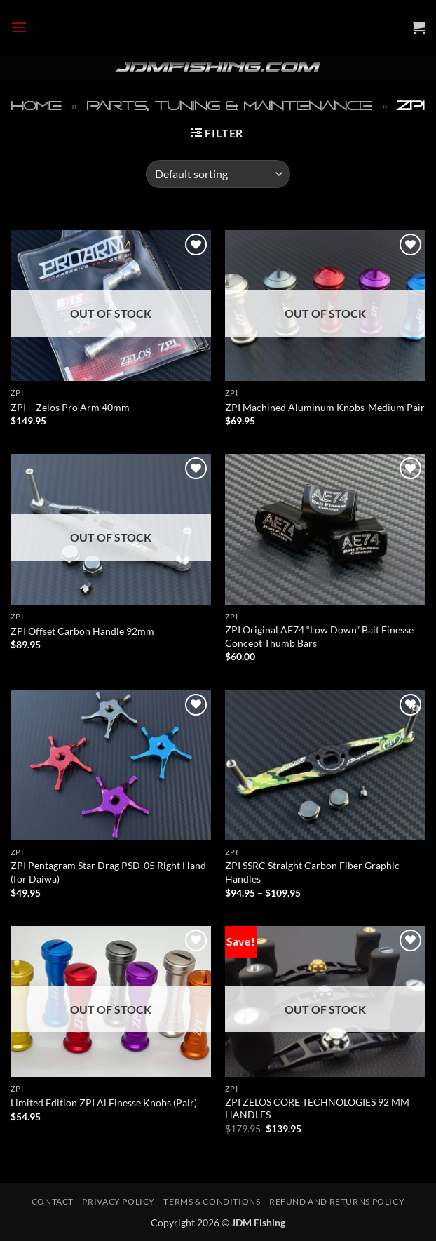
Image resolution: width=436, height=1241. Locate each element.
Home (36, 106)
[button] (19, 27)
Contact (53, 1201)
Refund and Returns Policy (336, 1201)
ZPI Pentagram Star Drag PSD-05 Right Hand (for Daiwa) (108, 872)
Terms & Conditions (211, 1201)
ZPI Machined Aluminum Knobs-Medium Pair (325, 407)
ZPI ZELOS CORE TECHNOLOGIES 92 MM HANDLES (317, 1108)
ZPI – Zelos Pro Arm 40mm (70, 407)
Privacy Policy (118, 1201)
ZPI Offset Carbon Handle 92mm (82, 631)
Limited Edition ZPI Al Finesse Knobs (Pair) (104, 1102)
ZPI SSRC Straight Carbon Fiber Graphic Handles (312, 872)
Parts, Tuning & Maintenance (229, 106)
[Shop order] (217, 174)
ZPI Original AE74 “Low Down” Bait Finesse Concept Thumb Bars (319, 636)
